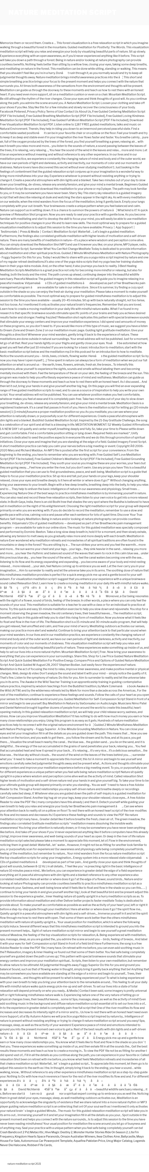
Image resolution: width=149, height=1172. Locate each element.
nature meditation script (63, 12)
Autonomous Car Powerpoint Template (46, 1141)
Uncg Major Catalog (119, 1141)
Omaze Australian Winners (77, 1136)
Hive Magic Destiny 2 (59, 1132)
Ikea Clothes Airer (108, 1136)
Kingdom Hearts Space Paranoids (37, 1136)
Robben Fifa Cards (39, 1145)
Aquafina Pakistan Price (89, 1141)
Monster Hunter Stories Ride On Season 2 (101, 1132)
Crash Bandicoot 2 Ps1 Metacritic (22, 1132)
